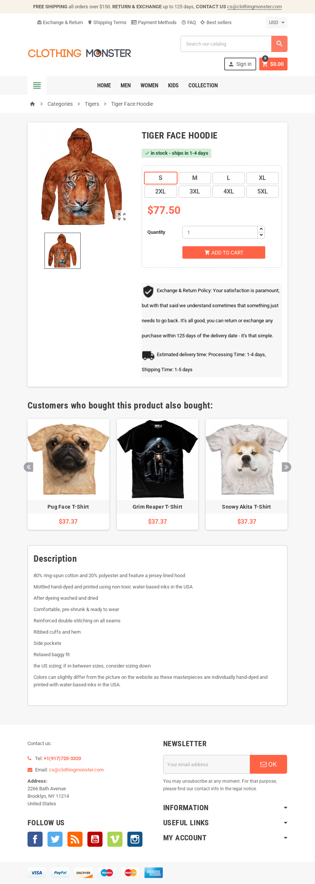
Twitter (55, 839)
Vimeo (114, 839)
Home (104, 85)
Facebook (35, 839)
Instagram (134, 839)
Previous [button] (28, 467)
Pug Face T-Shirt (68, 507)
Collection (203, 85)
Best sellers (216, 22)
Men (126, 85)
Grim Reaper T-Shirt (157, 507)
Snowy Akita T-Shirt (246, 507)
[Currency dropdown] (276, 22)
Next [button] (286, 467)
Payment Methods (154, 22)
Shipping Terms (107, 22)
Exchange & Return (60, 22)
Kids (173, 85)
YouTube (94, 839)
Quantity (156, 232)
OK (268, 764)
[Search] (233, 44)
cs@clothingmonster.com (254, 6)
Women (149, 85)
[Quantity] (220, 232)
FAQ (188, 22)
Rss (75, 839)
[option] (68, 474)
